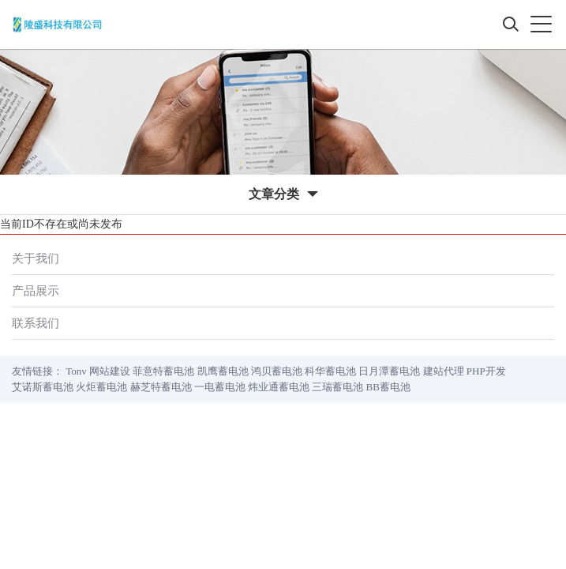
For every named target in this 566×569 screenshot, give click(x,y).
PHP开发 (486, 371)
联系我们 (35, 323)
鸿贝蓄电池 (276, 371)
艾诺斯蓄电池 (42, 387)
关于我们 (35, 258)
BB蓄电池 (388, 387)
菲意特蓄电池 (163, 371)
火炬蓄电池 (101, 387)
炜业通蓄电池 (278, 387)
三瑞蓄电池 (337, 387)
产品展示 (35, 290)
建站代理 (443, 371)
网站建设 (109, 371)
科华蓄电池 (330, 371)
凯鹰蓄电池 (223, 371)
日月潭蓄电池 (389, 371)
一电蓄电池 (220, 387)
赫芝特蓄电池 (161, 387)
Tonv (76, 371)
